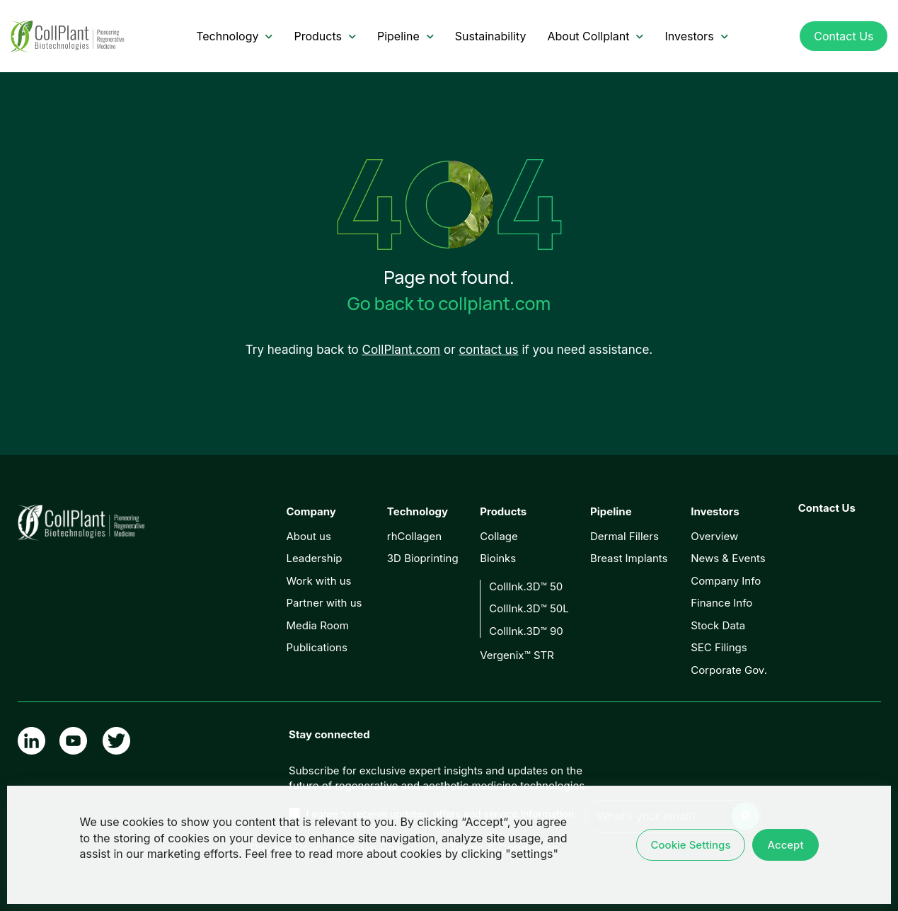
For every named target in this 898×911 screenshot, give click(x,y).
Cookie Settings (691, 845)
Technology (234, 36)
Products (325, 36)
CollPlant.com (401, 350)
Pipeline (405, 36)
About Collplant (595, 36)
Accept (785, 845)
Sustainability (490, 36)
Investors (695, 36)
